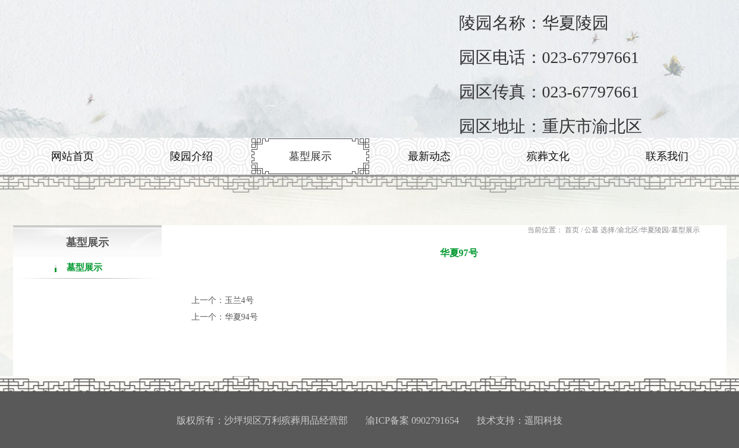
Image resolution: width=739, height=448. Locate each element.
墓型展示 (310, 156)
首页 (572, 230)
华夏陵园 (654, 230)
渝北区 (628, 230)
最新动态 (429, 156)
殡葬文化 (548, 156)
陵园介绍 (191, 156)
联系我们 (667, 156)
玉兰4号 (239, 300)
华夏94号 (241, 317)
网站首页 (72, 156)
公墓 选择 (599, 230)
